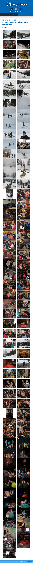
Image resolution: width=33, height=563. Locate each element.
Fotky (11, 11)
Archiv (21, 11)
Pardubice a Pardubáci (11, 15)
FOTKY (3, 15)
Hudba (16, 11)
